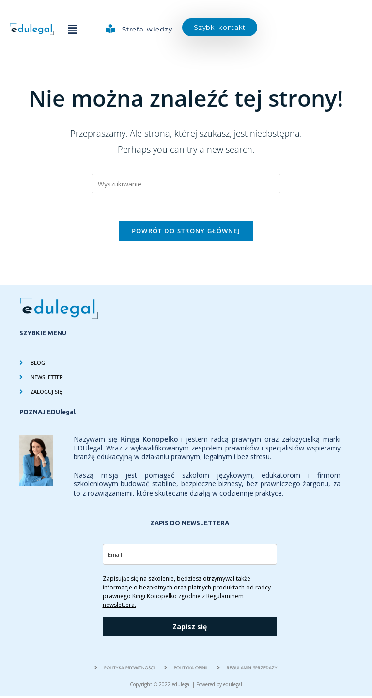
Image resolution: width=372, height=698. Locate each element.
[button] (72, 29)
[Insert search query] (186, 183)
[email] (190, 556)
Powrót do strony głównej (186, 232)
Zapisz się (189, 628)
